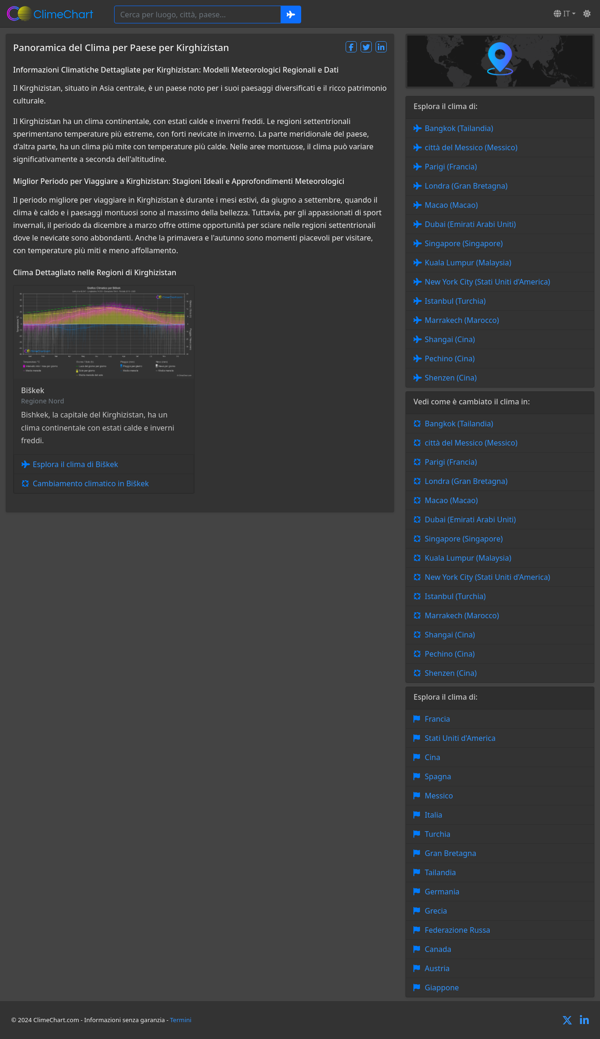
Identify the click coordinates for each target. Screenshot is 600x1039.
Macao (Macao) (451, 205)
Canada (438, 949)
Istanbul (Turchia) (455, 301)
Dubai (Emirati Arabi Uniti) (470, 224)
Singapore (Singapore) (464, 243)
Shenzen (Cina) (451, 378)
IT (562, 13)
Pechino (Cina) (450, 358)
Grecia (436, 911)
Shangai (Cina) (450, 339)
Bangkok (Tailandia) (459, 128)
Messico (439, 795)
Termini (181, 1020)
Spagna (438, 776)
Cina (432, 757)
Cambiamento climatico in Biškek (91, 483)
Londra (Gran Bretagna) (466, 186)
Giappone (442, 987)
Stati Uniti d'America (460, 738)
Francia (437, 719)
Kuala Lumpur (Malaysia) (468, 262)
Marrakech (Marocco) (462, 320)
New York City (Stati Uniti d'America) (487, 282)
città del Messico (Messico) (471, 147)
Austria (437, 968)
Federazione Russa (457, 930)
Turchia (437, 834)
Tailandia (440, 872)
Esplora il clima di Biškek (75, 464)
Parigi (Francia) (451, 166)
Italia (433, 815)
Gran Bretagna (450, 853)
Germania (442, 891)
